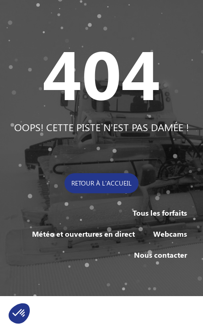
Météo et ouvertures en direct (83, 234)
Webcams (170, 234)
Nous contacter (160, 255)
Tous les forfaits (160, 213)
